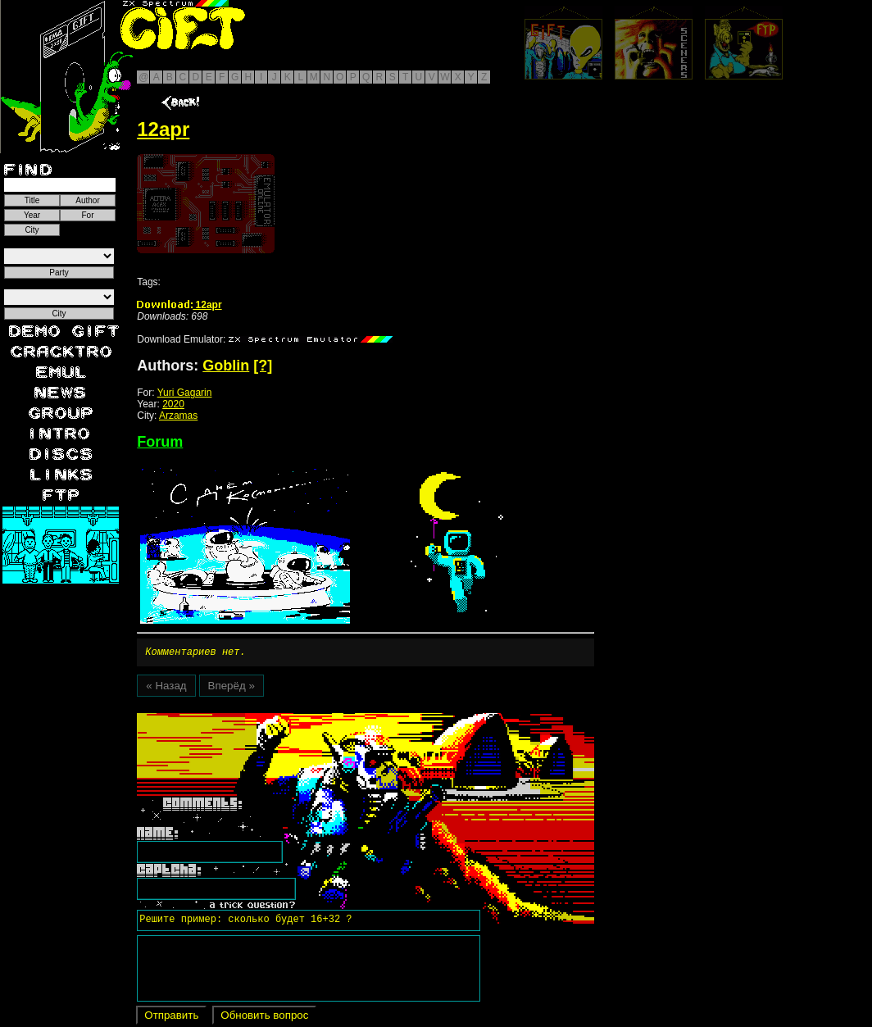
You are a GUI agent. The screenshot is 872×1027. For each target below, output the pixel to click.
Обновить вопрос (264, 1017)
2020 (173, 404)
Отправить (171, 1017)
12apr (179, 305)
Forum (160, 442)
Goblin (225, 365)
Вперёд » (231, 688)
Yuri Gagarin (184, 392)
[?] (262, 365)
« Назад (166, 688)
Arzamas (178, 415)
